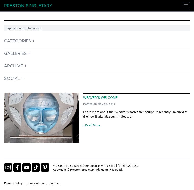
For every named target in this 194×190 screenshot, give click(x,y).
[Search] (97, 28)
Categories (17, 41)
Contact (54, 183)
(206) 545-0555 (128, 165)
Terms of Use (36, 183)
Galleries (15, 53)
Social (12, 78)
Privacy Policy (13, 183)
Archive (13, 66)
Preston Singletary (28, 5)
